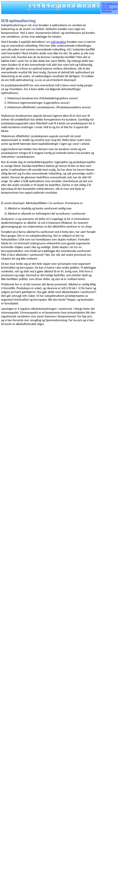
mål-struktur (58, 42)
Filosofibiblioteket (110, 4)
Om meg (105, 6)
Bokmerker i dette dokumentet (109, 10)
